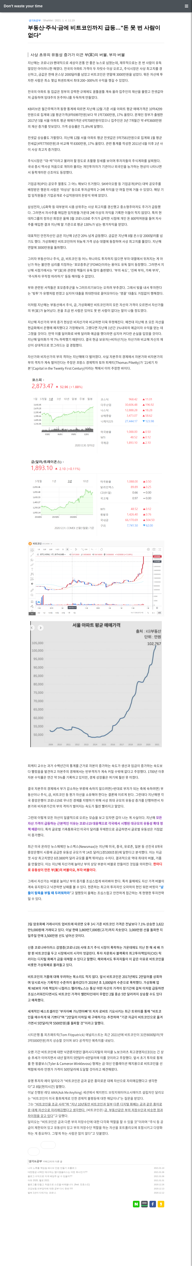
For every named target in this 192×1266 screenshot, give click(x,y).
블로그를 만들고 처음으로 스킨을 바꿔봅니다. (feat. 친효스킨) (59, 1237)
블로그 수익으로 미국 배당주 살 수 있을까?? (50, 1228)
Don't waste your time (23, 6)
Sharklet (48, 20)
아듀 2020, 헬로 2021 (38, 1233)
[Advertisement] (96, 1166)
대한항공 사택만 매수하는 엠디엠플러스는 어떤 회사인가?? (57, 1224)
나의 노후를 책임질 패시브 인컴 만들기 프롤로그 (52, 1220)
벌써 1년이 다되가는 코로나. (42, 1245)
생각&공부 (35, 20)
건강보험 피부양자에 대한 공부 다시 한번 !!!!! (50, 1241)
